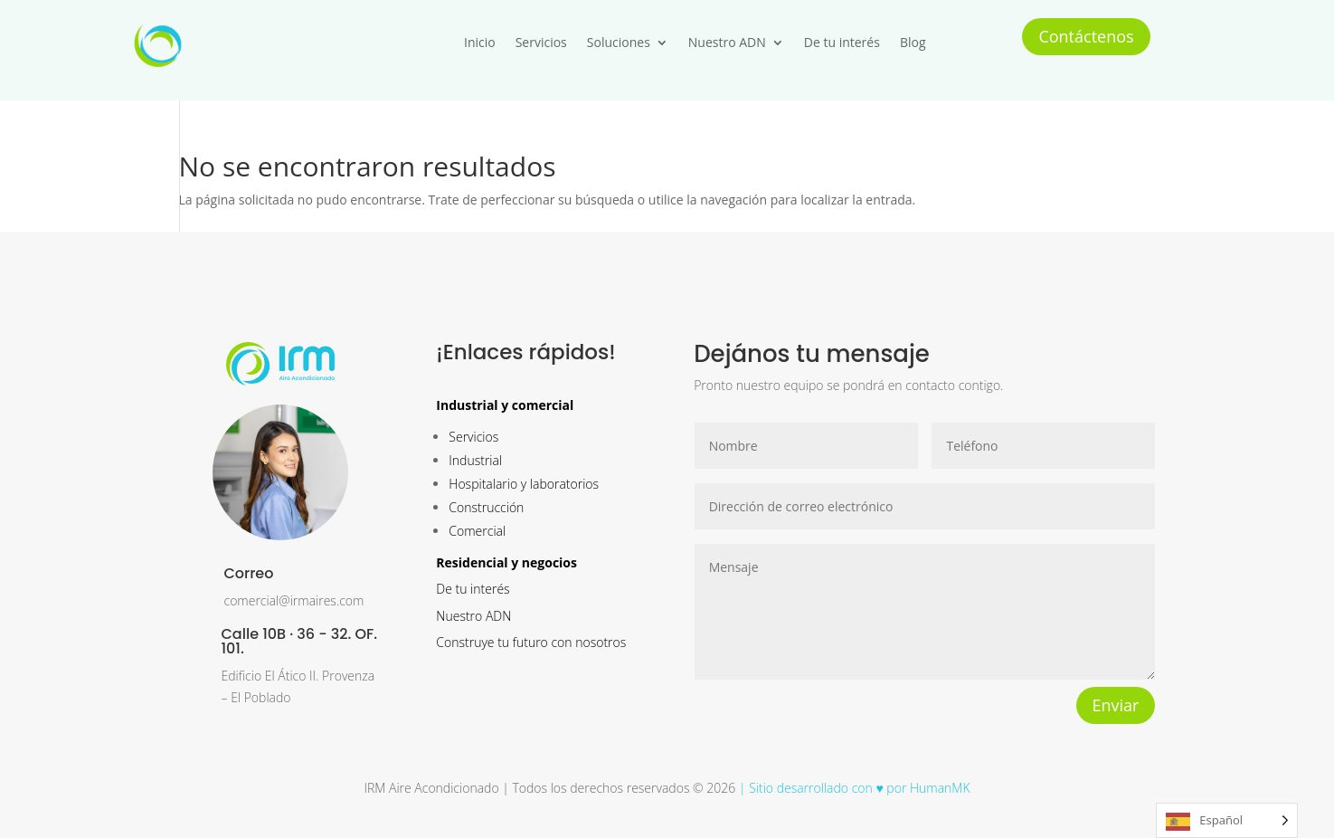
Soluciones (618, 42)
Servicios (541, 42)
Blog (913, 42)
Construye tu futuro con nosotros (531, 642)
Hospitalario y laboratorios (524, 483)
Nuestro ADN (727, 42)
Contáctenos (1085, 36)
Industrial (475, 460)
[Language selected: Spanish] (1227, 820)
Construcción (486, 507)
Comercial (477, 530)
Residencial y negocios (506, 562)
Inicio (480, 42)
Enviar (1116, 705)
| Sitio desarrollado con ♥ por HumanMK (852, 787)
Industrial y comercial (504, 405)
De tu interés (842, 42)
